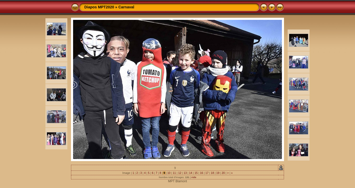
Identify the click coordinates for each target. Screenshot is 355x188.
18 (212, 172)
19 (217, 172)
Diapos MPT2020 (99, 7)
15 (196, 172)
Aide (193, 177)
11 (174, 172)
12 (180, 172)
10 (169, 172)
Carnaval (126, 7)
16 (201, 172)
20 (223, 172)
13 (185, 172)
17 (207, 172)
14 (190, 172)
